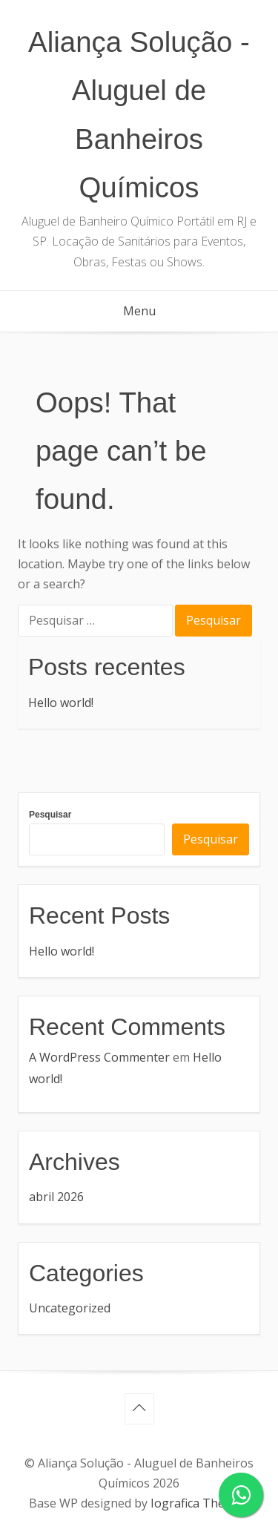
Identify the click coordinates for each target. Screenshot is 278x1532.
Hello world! (60, 702)
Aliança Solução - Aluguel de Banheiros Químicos (139, 114)
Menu (139, 311)
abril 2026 (56, 1197)
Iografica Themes (199, 1503)
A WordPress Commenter (99, 1057)
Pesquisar (50, 814)
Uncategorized (69, 1308)
